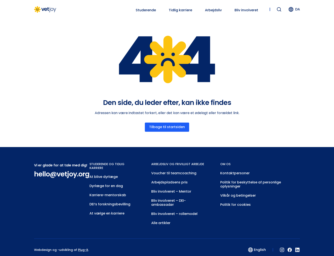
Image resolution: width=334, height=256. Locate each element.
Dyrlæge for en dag (106, 184)
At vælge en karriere (106, 209)
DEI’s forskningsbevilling (109, 201)
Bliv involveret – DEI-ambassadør (168, 199)
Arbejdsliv (213, 10)
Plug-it (83, 245)
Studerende (146, 10)
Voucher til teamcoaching (173, 172)
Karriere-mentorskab (107, 192)
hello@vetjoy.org (61, 173)
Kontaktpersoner (235, 172)
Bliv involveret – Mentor (171, 189)
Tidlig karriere (180, 10)
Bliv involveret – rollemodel (174, 209)
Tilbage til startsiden (167, 126)
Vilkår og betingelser (238, 192)
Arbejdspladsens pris (169, 180)
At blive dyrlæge (103, 175)
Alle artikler (160, 218)
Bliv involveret (246, 10)
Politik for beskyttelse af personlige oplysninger (250, 182)
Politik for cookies (235, 201)
